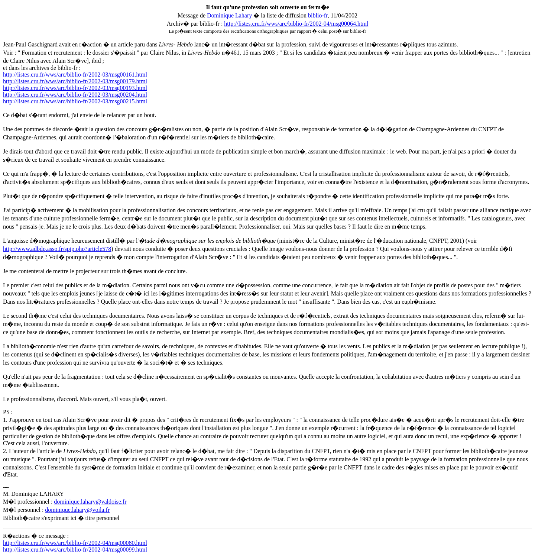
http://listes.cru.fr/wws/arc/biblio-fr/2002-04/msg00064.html (296, 23)
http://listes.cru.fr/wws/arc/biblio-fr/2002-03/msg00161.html (75, 74)
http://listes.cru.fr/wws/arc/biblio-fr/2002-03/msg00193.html (75, 88)
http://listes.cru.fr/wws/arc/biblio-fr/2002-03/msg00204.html (75, 94)
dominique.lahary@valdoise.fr (90, 501)
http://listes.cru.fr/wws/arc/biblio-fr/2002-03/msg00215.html (75, 101)
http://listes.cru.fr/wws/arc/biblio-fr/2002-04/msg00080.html (75, 543)
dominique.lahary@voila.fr (77, 510)
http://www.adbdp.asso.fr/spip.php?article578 (57, 249)
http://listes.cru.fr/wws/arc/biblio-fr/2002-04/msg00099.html (75, 549)
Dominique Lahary (229, 15)
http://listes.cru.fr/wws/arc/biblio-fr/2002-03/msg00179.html (75, 81)
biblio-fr (318, 15)
